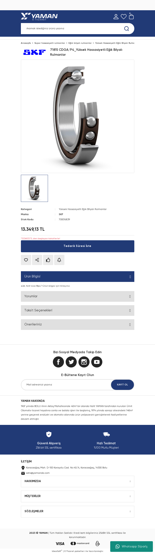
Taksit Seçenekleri (38, 310)
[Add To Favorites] (26, 260)
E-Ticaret (69, 551)
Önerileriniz (33, 324)
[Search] (77, 28)
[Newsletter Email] (77, 384)
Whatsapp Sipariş (132, 546)
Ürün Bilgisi (32, 276)
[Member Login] (116, 17)
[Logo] (40, 17)
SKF (61, 214)
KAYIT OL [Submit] (122, 384)
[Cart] (131, 17)
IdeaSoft (57, 551)
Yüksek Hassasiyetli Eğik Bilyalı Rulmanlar (83, 209)
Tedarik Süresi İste (77, 246)
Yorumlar (31, 296)
